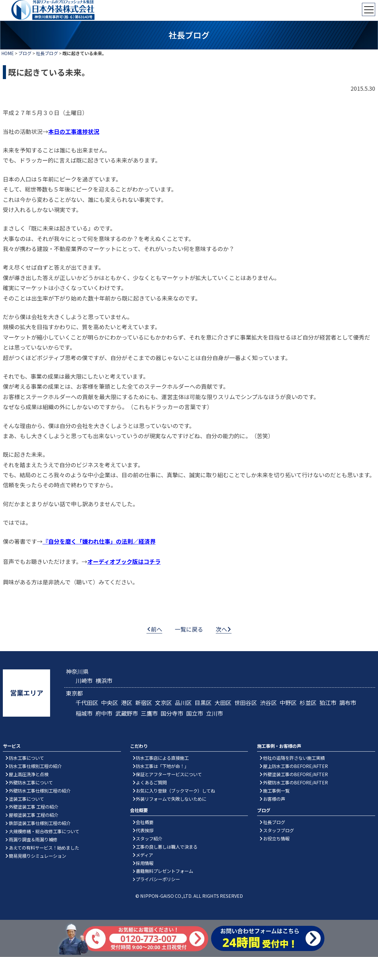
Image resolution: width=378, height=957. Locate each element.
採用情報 (144, 863)
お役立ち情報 (276, 838)
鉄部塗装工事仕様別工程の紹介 (40, 823)
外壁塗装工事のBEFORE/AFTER (295, 774)
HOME (7, 53)
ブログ (25, 53)
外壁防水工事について (31, 782)
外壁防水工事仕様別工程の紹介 (40, 791)
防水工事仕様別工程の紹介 (35, 766)
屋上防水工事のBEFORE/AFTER (295, 766)
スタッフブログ (278, 830)
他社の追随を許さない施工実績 (294, 758)
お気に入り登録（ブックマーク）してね (175, 791)
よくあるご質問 (151, 782)
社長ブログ (47, 53)
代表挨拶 (144, 830)
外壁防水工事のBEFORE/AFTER (295, 782)
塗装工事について (26, 798)
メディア (144, 855)
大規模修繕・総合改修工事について (44, 831)
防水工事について (26, 758)
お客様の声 (274, 798)
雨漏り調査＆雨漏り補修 (33, 839)
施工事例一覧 (276, 791)
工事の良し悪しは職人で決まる (167, 847)
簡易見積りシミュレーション (37, 856)
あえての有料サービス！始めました (44, 848)
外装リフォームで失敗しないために (171, 798)
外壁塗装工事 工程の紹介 (33, 807)
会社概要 (144, 822)
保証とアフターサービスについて (169, 774)
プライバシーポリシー (158, 879)
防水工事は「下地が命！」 (162, 766)
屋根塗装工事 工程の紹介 (33, 815)
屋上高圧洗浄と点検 (29, 774)
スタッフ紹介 (149, 838)
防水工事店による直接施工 (162, 758)
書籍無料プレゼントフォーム (164, 871)
